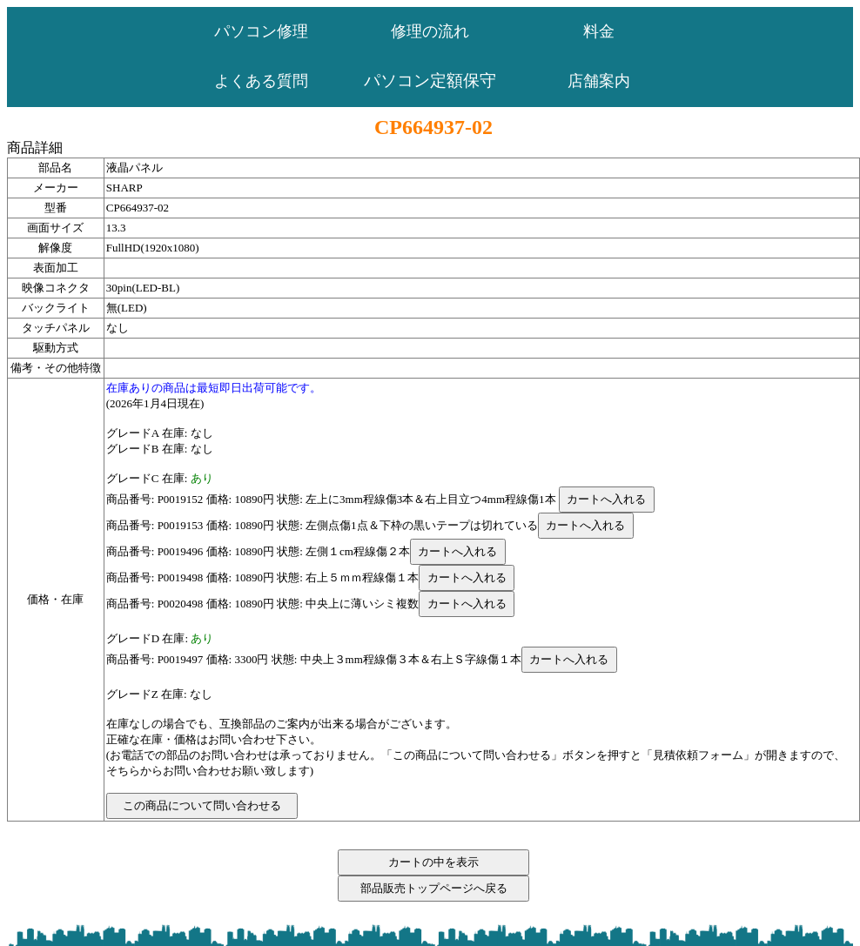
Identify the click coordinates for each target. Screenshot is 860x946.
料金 (599, 31)
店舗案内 (599, 81)
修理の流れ (430, 31)
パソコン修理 (261, 31)
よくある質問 (261, 81)
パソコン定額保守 (430, 80)
